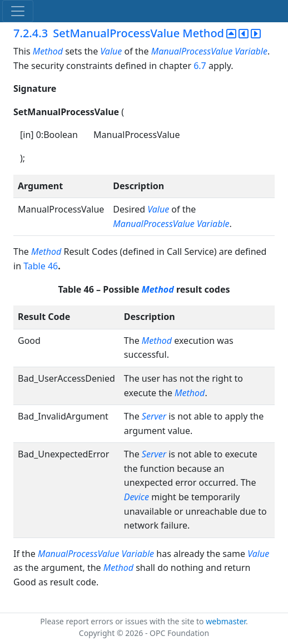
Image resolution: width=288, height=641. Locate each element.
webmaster (226, 621)
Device (136, 497)
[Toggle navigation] (17, 11)
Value (111, 51)
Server (154, 416)
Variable (251, 51)
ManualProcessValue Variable (171, 224)
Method (48, 51)
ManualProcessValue (191, 51)
